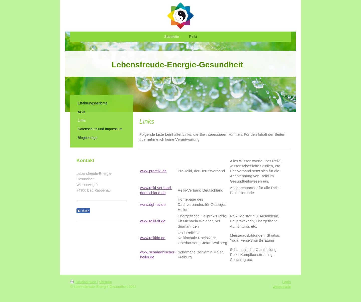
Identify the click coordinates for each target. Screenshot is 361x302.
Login (286, 282)
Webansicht (282, 287)
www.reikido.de (152, 238)
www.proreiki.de (153, 171)
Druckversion (83, 282)
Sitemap (105, 282)
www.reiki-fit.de (152, 221)
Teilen (83, 211)
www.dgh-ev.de (152, 204)
